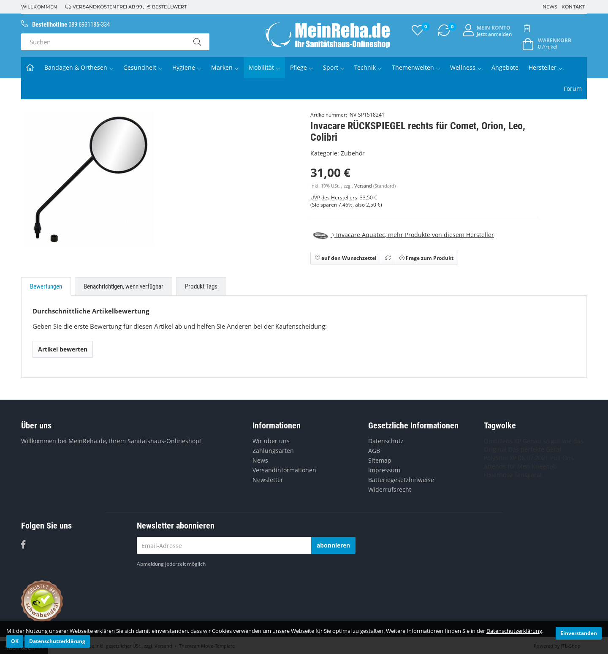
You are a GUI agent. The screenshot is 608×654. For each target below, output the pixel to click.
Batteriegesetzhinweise (401, 480)
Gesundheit (142, 67)
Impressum (384, 470)
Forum (573, 88)
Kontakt (573, 7)
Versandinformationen (284, 470)
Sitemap (379, 460)
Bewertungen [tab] (46, 286)
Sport (333, 67)
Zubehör (353, 153)
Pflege (301, 67)
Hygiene (186, 67)
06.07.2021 (533, 458)
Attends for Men (507, 466)
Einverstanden (578, 633)
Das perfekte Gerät (535, 449)
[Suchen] (103, 41)
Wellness (465, 67)
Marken (225, 67)
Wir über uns (271, 441)
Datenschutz (386, 441)
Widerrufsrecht (389, 489)
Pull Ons (562, 458)
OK (15, 641)
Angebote (504, 67)
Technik (368, 67)
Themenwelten (416, 67)
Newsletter (267, 480)
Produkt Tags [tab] (201, 286)
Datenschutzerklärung (514, 631)
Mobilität (264, 67)
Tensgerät (528, 475)
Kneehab (544, 466)
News (550, 7)
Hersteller (545, 67)
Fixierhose (498, 475)
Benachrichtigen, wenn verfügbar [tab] (123, 286)
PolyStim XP (500, 458)
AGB (374, 451)
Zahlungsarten (273, 451)
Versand (363, 186)
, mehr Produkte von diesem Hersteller (402, 235)
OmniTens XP (502, 441)
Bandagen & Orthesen (78, 67)
